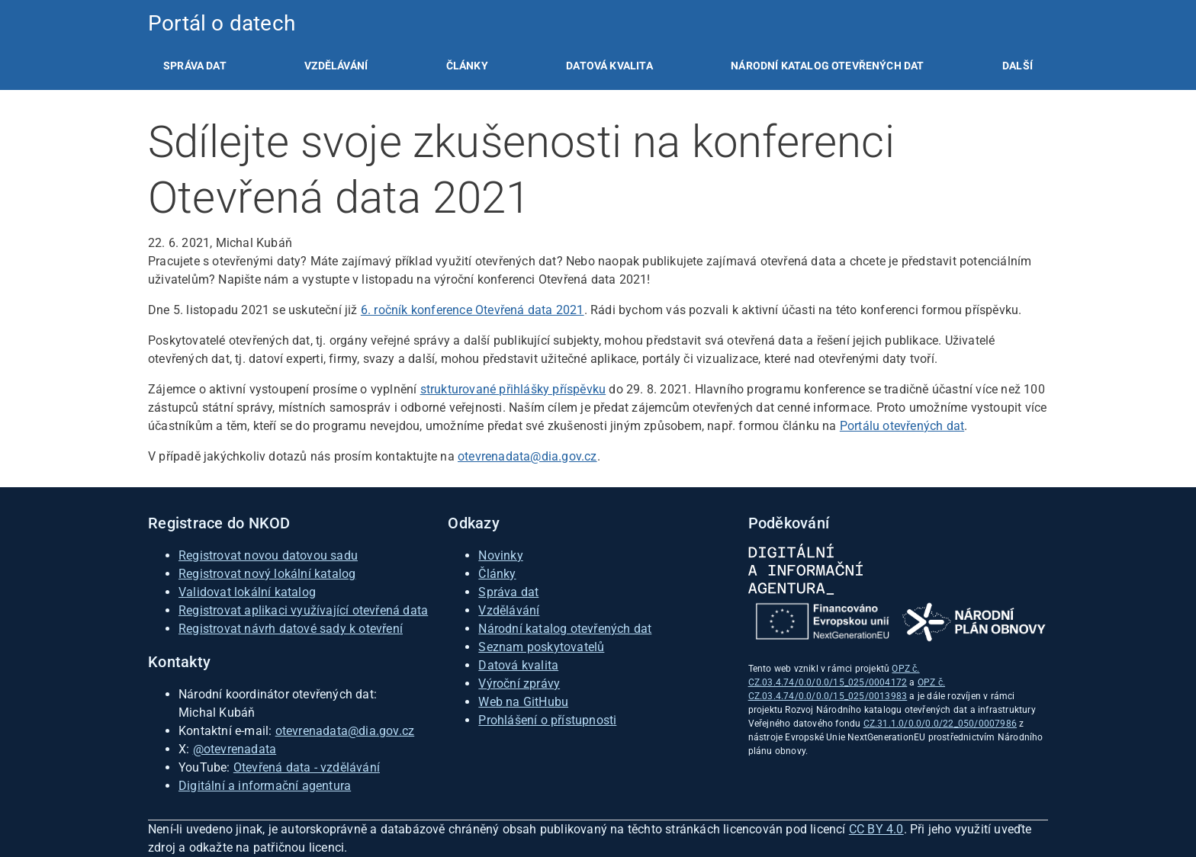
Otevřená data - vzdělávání (306, 767)
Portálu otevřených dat (902, 426)
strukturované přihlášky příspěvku (513, 389)
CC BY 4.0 (876, 829)
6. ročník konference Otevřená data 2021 (472, 310)
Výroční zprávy (519, 683)
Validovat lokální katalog (247, 592)
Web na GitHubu (523, 702)
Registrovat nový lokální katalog (266, 574)
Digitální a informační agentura (264, 785)
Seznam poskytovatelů (541, 647)
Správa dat (195, 65)
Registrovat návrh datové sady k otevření (290, 628)
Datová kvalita (609, 65)
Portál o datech (221, 23)
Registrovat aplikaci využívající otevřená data (303, 610)
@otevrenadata (235, 749)
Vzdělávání (336, 65)
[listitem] (195, 65)
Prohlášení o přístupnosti (547, 720)
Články (467, 65)
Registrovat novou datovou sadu (268, 555)
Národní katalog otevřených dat (564, 628)
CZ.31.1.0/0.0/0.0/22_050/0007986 (940, 723)
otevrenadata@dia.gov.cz (527, 456)
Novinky (500, 555)
